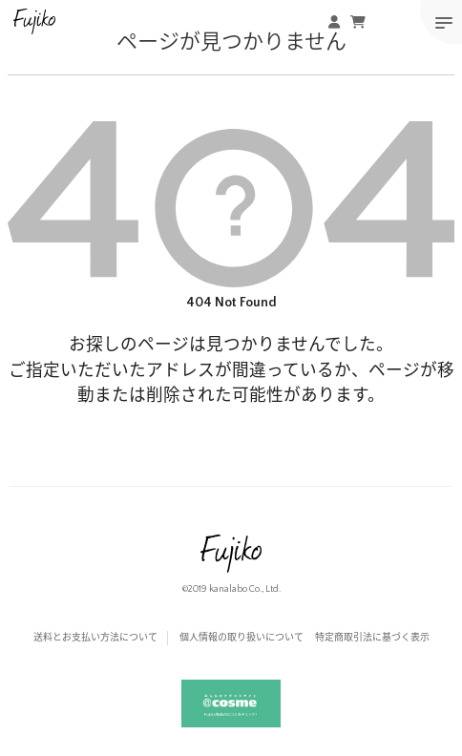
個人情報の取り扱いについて (241, 638)
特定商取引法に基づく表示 (372, 638)
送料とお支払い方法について (95, 638)
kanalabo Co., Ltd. (245, 589)
